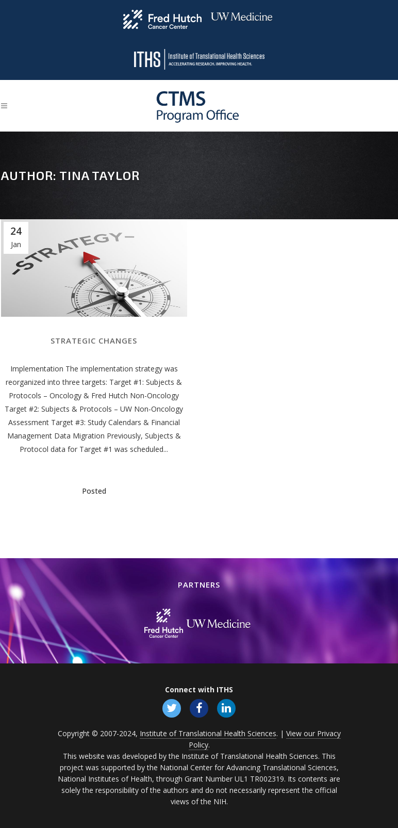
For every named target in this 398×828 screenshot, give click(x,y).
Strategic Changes (94, 340)
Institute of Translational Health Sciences (208, 733)
